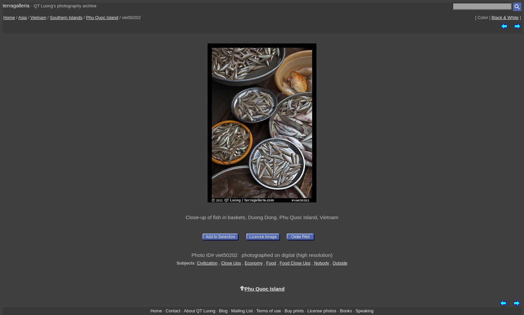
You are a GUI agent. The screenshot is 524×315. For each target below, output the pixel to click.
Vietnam (38, 17)
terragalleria (16, 5)
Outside (340, 263)
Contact (172, 310)
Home (9, 17)
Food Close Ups (295, 263)
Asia (22, 17)
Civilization (207, 263)
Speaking (365, 310)
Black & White (505, 17)
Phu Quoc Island (102, 17)
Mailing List (242, 310)
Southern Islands (66, 17)
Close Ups (231, 263)
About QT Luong (199, 310)
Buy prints (294, 310)
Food (271, 263)
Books (346, 310)
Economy (254, 263)
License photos (322, 310)
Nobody (321, 263)
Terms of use (268, 310)
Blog (223, 310)
